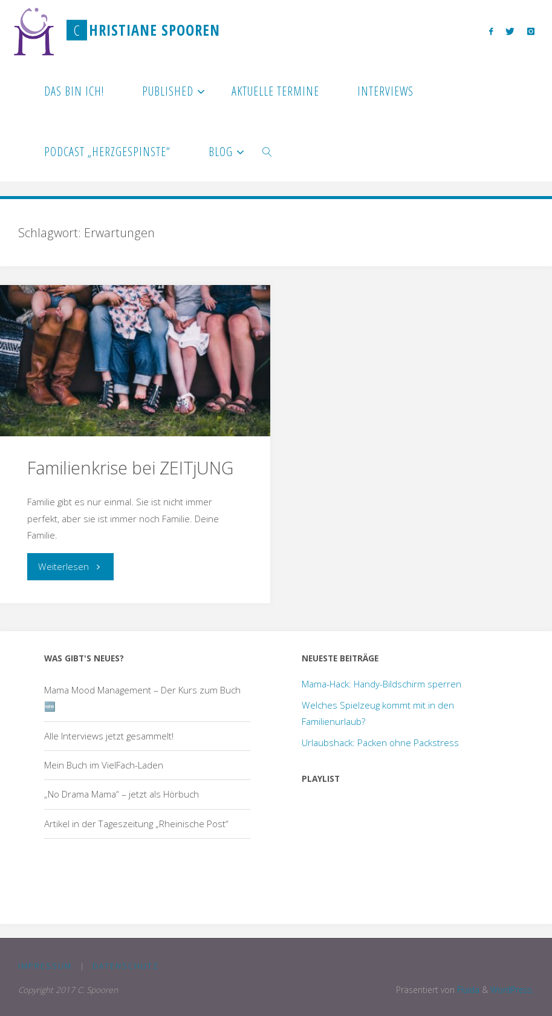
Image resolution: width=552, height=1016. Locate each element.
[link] (268, 151)
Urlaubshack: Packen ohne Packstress (380, 742)
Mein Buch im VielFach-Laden (103, 765)
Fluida (467, 989)
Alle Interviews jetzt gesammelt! (109, 736)
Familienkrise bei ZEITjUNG (130, 467)
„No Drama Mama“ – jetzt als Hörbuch (121, 794)
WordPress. (512, 989)
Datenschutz (126, 966)
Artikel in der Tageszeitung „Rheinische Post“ (136, 824)
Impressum (45, 966)
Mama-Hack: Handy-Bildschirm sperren (381, 684)
